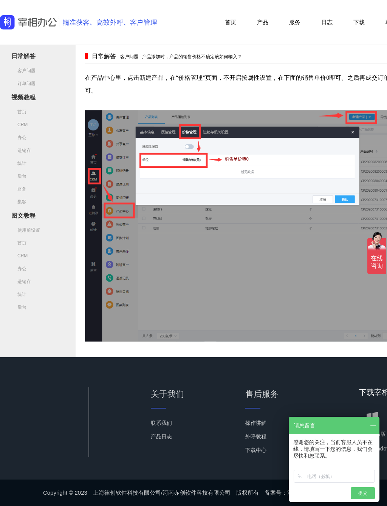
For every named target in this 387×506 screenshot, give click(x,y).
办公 (18, 137)
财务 (18, 189)
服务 (294, 22)
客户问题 (23, 70)
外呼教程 (255, 436)
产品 (262, 22)
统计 (18, 163)
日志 (327, 22)
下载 (359, 22)
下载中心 (255, 450)
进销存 (21, 150)
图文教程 (23, 215)
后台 (18, 176)
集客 (18, 201)
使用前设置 (25, 230)
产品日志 (161, 436)
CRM (19, 124)
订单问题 (23, 83)
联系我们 (161, 423)
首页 (230, 22)
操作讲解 (255, 423)
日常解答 (23, 56)
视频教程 (23, 97)
